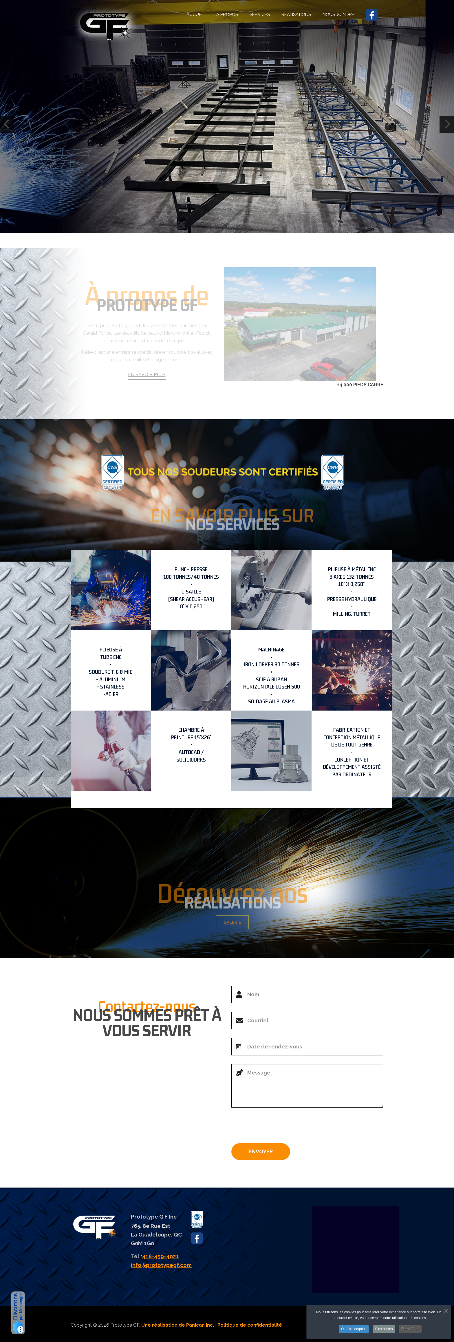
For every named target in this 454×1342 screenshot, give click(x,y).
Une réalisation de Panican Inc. (177, 1325)
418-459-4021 (160, 1256)
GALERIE (236, 922)
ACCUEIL (195, 14)
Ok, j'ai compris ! (354, 1330)
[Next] (447, 124)
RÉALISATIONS (296, 14)
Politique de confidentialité (249, 1325)
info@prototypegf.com (161, 1265)
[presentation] (275, 1127)
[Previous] (7, 124)
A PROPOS (227, 14)
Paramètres (410, 1330)
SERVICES (260, 14)
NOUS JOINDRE (338, 14)
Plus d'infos (384, 1330)
